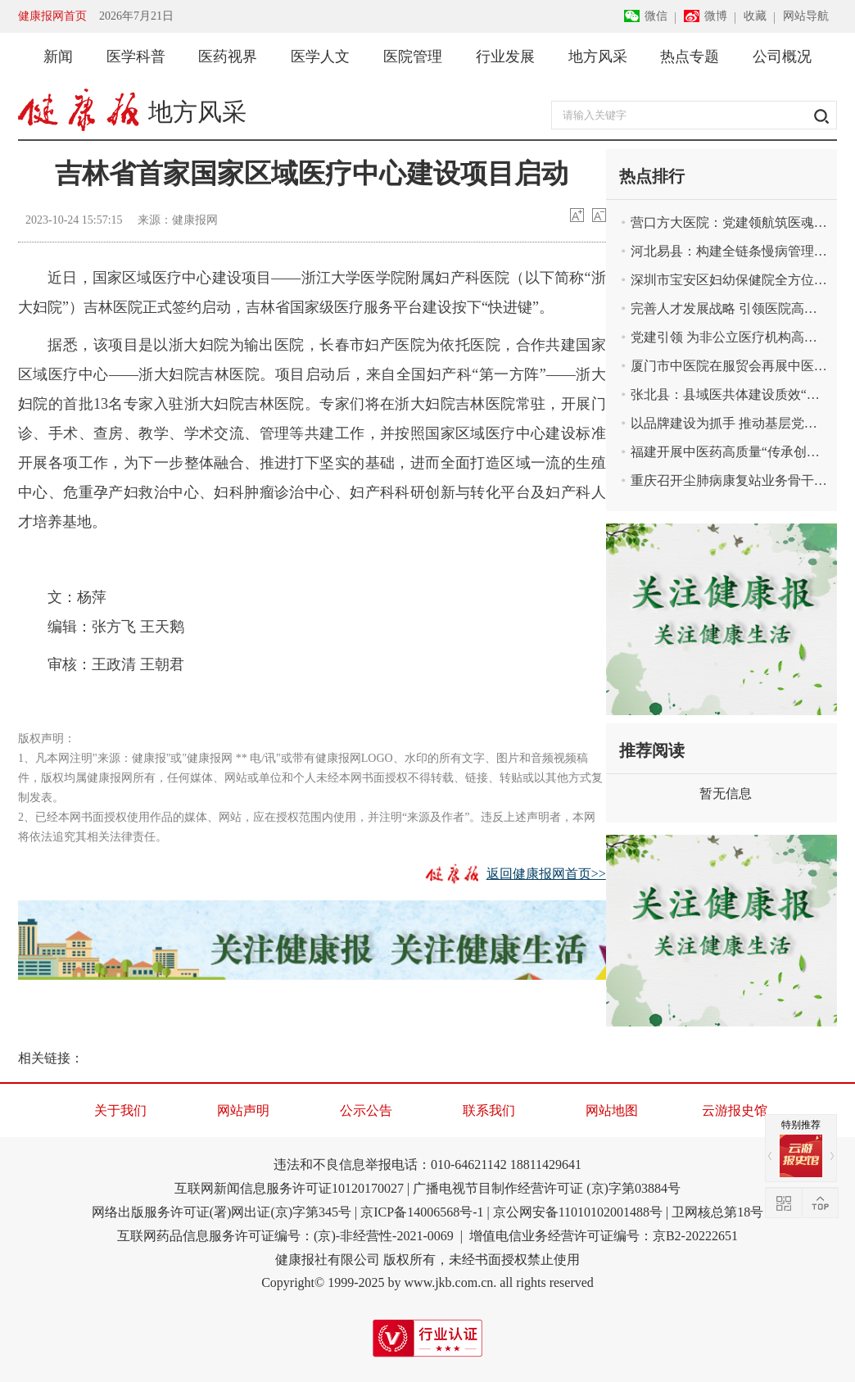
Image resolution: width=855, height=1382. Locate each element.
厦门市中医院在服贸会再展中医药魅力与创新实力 (729, 366)
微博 (715, 16)
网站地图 (612, 1110)
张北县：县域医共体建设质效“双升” (729, 394)
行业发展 (505, 56)
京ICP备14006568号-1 (421, 1212)
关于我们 (120, 1110)
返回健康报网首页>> (546, 874)
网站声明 (243, 1110)
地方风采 (597, 56)
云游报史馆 (734, 1110)
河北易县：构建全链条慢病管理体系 (729, 251)
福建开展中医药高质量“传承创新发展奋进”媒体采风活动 (729, 452)
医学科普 (135, 56)
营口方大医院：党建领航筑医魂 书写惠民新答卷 (729, 222)
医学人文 (320, 56)
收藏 (755, 16)
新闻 (58, 56)
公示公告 (366, 1110)
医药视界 (227, 56)
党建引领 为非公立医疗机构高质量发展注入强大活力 (729, 337)
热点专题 (689, 56)
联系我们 (489, 1110)
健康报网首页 (52, 16)
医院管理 (412, 56)
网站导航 (806, 16)
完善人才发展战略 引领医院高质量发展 (729, 308)
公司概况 (782, 56)
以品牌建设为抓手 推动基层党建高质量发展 (729, 423)
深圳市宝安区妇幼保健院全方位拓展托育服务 (729, 280)
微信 (656, 16)
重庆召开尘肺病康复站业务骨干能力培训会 (729, 480)
